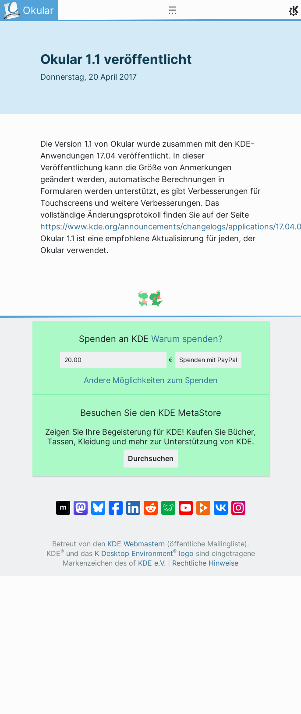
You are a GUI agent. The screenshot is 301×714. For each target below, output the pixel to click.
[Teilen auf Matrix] (63, 503)
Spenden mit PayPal (208, 359)
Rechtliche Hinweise (205, 563)
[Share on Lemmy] (168, 503)
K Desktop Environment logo (144, 553)
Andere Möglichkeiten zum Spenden (151, 380)
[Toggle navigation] (172, 10)
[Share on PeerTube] (203, 503)
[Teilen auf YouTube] (186, 503)
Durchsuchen (151, 458)
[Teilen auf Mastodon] (81, 503)
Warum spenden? (187, 338)
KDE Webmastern (136, 544)
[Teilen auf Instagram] (238, 503)
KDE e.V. (152, 563)
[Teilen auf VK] (221, 503)
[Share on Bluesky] (98, 503)
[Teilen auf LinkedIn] (133, 503)
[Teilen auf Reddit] (151, 503)
